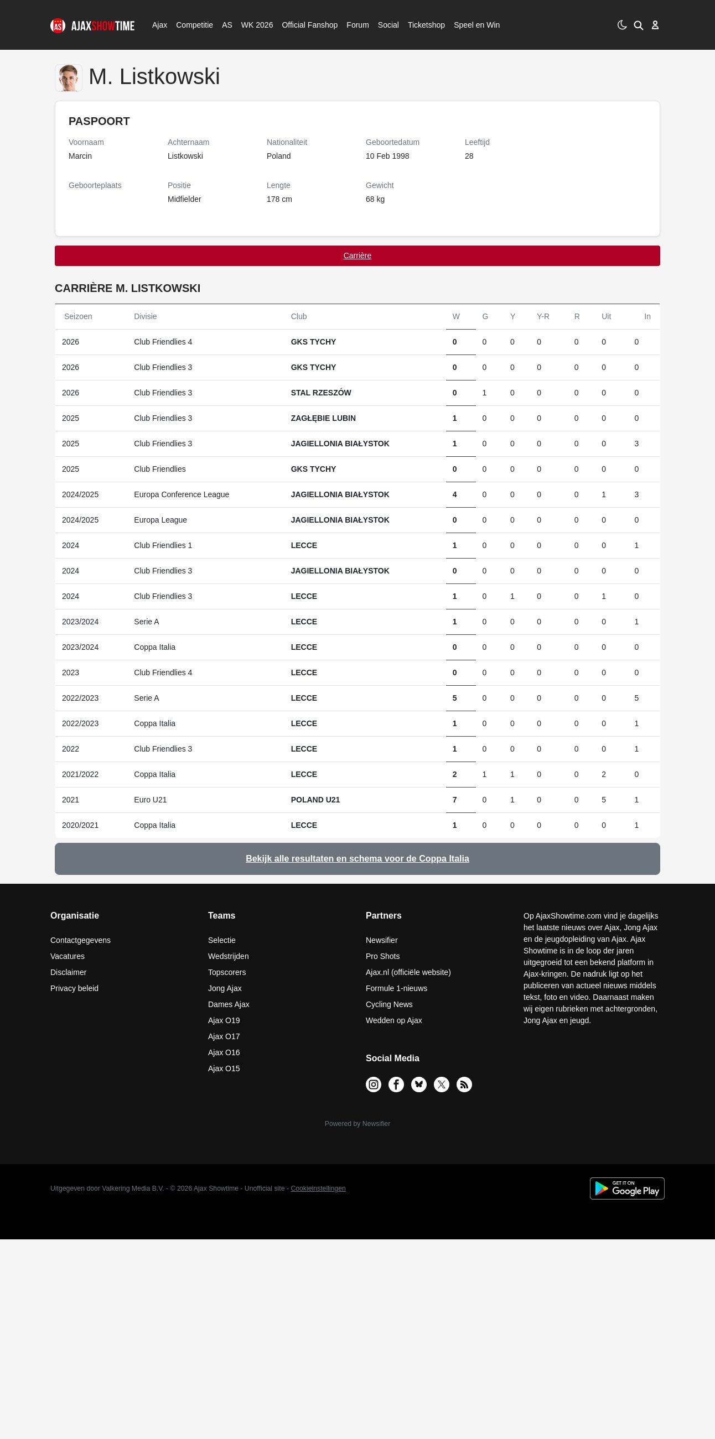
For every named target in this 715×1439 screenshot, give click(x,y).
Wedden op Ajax (394, 1020)
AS (227, 24)
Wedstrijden (228, 956)
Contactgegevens (80, 940)
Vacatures (67, 956)
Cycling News (389, 1004)
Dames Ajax (229, 1004)
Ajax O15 (224, 1068)
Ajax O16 (224, 1052)
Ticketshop (426, 24)
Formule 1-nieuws (396, 988)
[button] (639, 25)
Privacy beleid (74, 988)
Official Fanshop (304, 24)
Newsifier (382, 940)
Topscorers (227, 972)
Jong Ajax (225, 988)
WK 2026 (254, 24)
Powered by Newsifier (357, 1124)
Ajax (158, 24)
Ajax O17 (224, 1036)
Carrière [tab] (358, 255)
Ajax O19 (224, 1020)
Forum (357, 24)
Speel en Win (477, 24)
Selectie (222, 940)
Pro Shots (383, 956)
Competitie (191, 24)
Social (387, 24)
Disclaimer (68, 972)
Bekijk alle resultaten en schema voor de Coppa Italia (357, 858)
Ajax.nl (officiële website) (408, 972)
